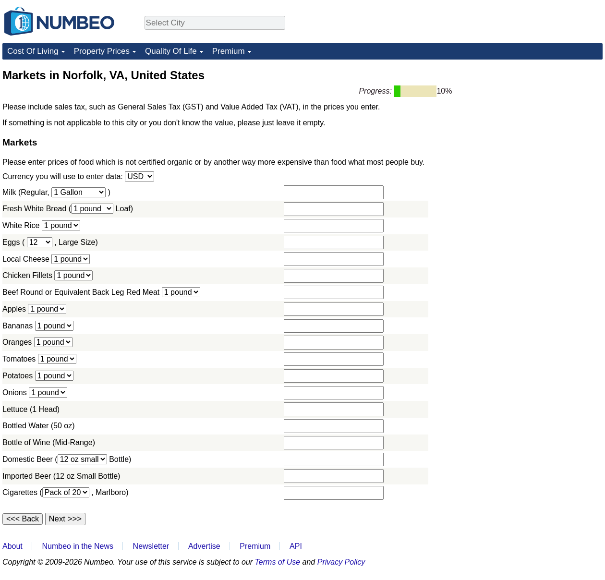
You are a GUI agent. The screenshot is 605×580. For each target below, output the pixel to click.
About (12, 546)
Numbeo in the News (77, 546)
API (296, 546)
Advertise (204, 546)
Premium (228, 51)
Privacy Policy (341, 562)
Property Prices (102, 51)
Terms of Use (278, 562)
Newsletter (151, 546)
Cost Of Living (33, 51)
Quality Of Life (171, 51)
